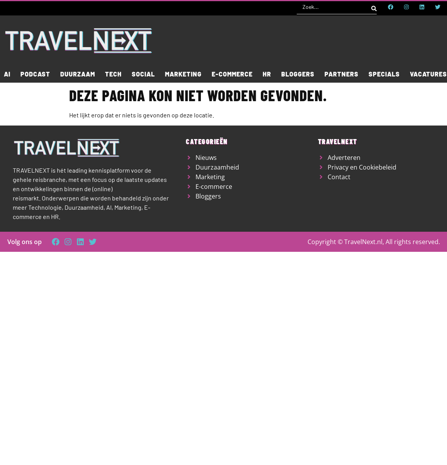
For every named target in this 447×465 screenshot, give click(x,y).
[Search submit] (374, 7)
